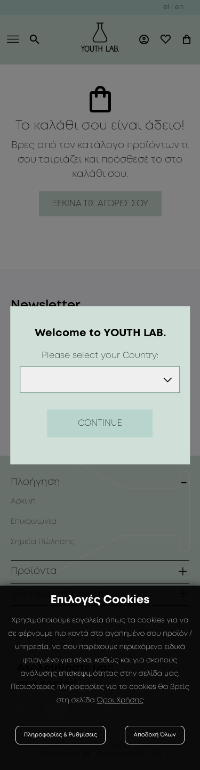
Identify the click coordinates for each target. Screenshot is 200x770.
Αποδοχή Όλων (155, 734)
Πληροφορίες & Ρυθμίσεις (60, 734)
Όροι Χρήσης (120, 701)
